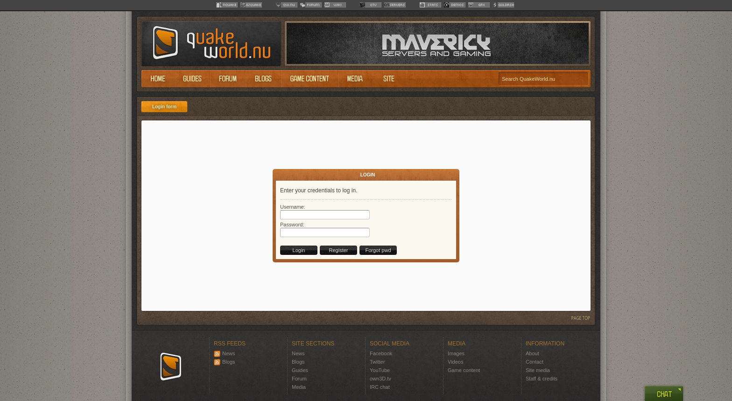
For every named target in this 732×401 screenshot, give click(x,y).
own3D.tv (380, 378)
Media (299, 387)
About (532, 353)
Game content (464, 370)
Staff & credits (541, 378)
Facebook (381, 353)
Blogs (224, 362)
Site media (538, 370)
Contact (534, 362)
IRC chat (380, 387)
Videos (455, 362)
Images (456, 353)
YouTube (380, 370)
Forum (299, 378)
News (224, 353)
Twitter (377, 362)
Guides (300, 370)
